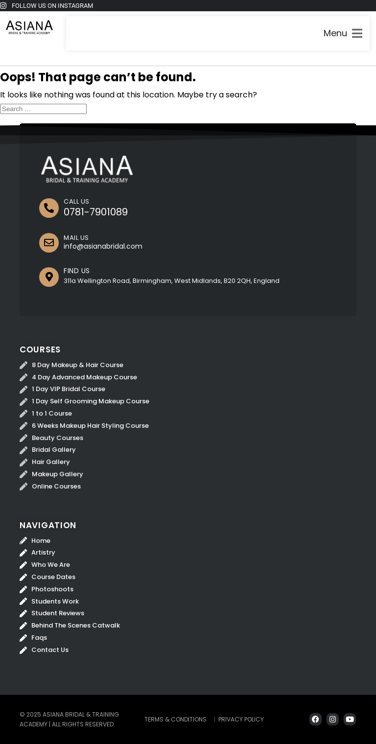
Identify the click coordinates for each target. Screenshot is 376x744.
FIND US (77, 271)
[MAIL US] (49, 243)
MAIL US (76, 237)
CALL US (77, 201)
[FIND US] (49, 277)
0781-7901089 (96, 212)
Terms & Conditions (175, 719)
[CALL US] (49, 208)
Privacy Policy (241, 719)
